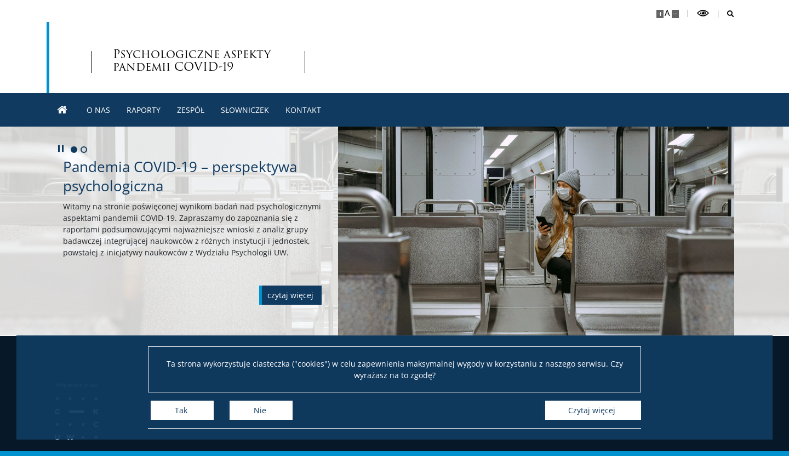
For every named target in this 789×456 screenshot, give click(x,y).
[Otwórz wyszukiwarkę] (726, 14)
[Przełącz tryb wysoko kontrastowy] (703, 13)
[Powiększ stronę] (660, 14)
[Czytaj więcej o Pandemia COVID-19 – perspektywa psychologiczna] (290, 295)
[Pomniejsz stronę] (675, 14)
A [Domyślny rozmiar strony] (667, 13)
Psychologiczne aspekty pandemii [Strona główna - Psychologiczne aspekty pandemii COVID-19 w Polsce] (192, 60)
